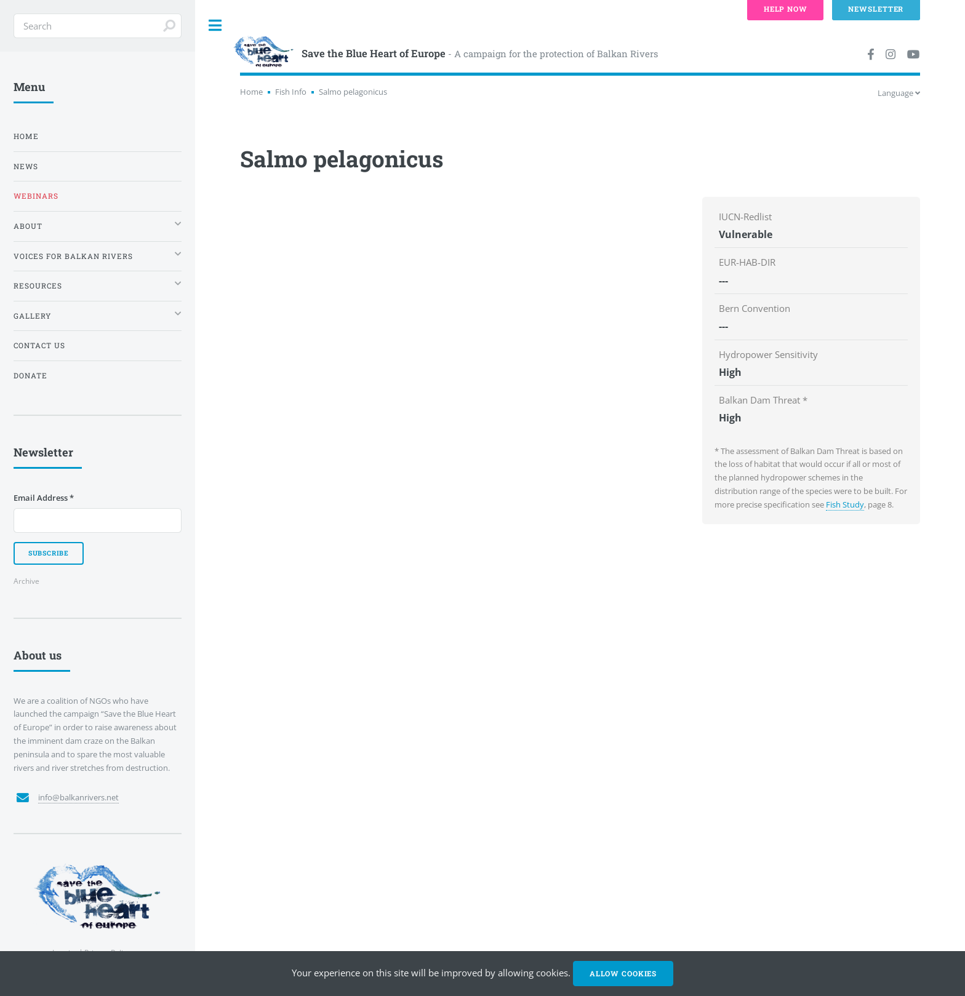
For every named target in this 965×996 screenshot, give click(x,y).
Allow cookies (623, 973)
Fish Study (845, 504)
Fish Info (290, 91)
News (26, 166)
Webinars (36, 196)
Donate (30, 375)
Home (251, 91)
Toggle (215, 25)
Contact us (39, 345)
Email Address (44, 497)
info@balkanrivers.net (78, 797)
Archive (26, 581)
